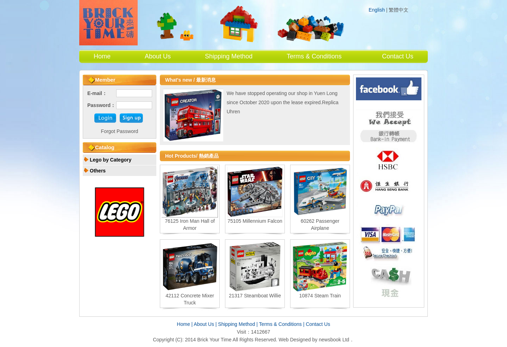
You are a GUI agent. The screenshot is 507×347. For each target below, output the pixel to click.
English (377, 10)
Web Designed (294, 339)
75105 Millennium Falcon (254, 221)
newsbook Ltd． (336, 339)
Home (102, 56)
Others (98, 171)
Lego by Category (110, 160)
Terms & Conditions (314, 56)
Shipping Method (228, 56)
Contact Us (397, 56)
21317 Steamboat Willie (255, 295)
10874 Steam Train (320, 295)
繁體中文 (398, 10)
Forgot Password (119, 131)
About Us (158, 56)
